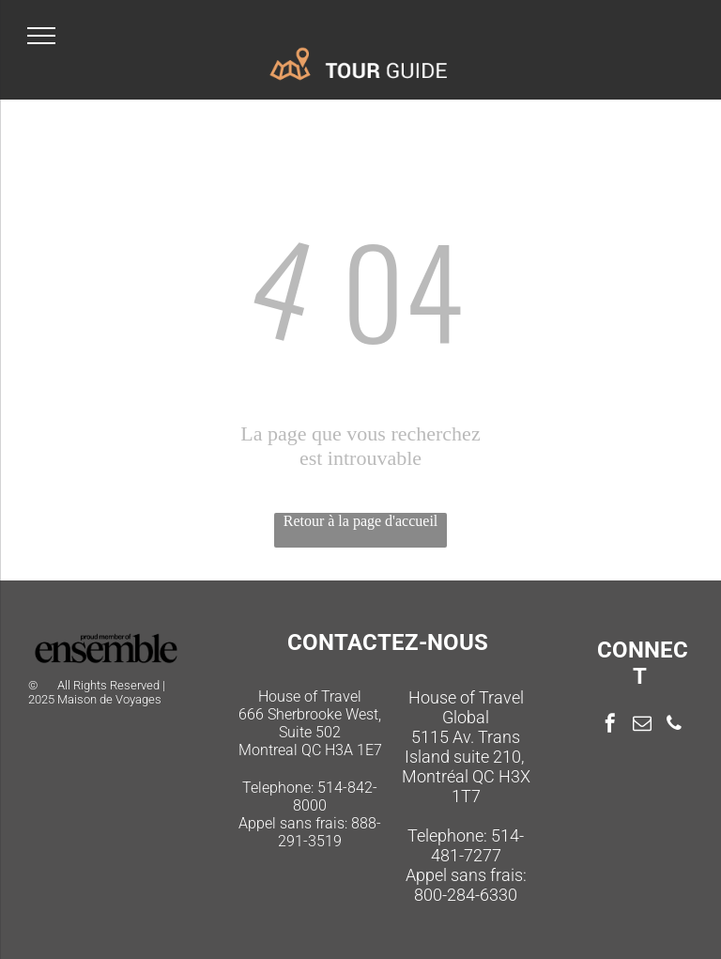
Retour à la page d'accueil (361, 521)
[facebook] (610, 725)
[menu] (41, 35)
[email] (642, 725)
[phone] (674, 725)
